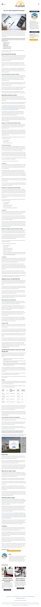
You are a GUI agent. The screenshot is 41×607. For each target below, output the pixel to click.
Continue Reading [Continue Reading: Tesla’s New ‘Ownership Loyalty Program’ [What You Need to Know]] (7, 589)
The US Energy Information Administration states (9, 106)
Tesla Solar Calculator (31, 596)
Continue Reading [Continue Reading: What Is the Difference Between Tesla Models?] (20, 588)
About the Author (24, 596)
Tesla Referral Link (33, 39)
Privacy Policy (9, 596)
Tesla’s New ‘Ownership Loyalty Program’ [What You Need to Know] (7, 580)
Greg (10, 554)
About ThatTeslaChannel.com (16, 596)
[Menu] (2, 4)
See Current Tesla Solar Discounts (14, 550)
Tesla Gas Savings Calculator (20, 598)
